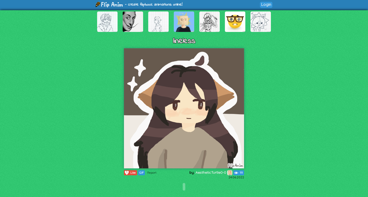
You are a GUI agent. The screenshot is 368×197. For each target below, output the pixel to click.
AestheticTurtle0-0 (213, 172)
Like (130, 172)
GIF (141, 173)
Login (266, 4)
